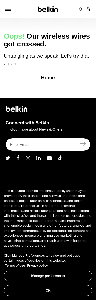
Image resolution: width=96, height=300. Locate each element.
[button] (80, 9)
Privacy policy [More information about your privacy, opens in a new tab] (37, 265)
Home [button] (48, 77)
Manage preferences (48, 276)
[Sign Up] (83, 143)
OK (48, 290)
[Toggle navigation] (8, 9)
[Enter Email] (48, 144)
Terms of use (15, 265)
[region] (48, 239)
